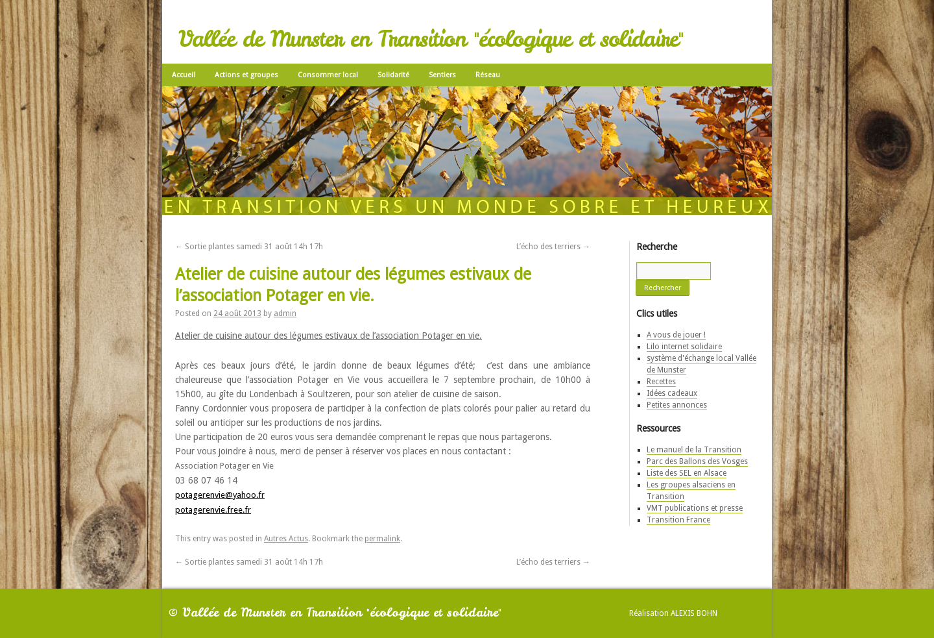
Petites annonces (677, 405)
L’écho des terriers (553, 246)
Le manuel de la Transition (694, 449)
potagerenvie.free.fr (213, 510)
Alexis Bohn (694, 613)
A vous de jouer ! (676, 334)
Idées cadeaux (672, 393)
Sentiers (442, 75)
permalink (382, 538)
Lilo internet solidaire (684, 346)
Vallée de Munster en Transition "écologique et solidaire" (430, 39)
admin (285, 313)
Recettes (661, 381)
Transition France (678, 519)
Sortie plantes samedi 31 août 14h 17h (249, 246)
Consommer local (328, 75)
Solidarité (393, 75)
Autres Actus (286, 538)
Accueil (183, 75)
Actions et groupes (246, 75)
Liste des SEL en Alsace (686, 473)
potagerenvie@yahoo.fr (220, 495)
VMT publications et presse (695, 508)
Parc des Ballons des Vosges (697, 461)
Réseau (487, 75)
